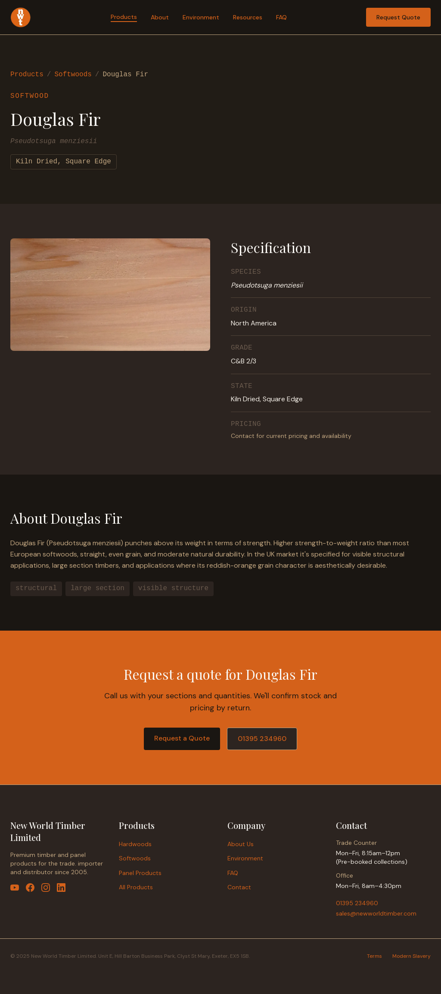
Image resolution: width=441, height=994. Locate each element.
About (160, 17)
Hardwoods (135, 844)
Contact (239, 887)
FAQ (281, 17)
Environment (201, 17)
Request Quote (398, 17)
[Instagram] (45, 887)
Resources (247, 17)
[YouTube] (14, 887)
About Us (240, 844)
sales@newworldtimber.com (376, 913)
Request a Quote (182, 738)
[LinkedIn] (61, 887)
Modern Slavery (411, 956)
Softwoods (72, 74)
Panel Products (140, 873)
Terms (374, 956)
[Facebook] (30, 887)
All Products (136, 887)
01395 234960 (262, 738)
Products (124, 17)
